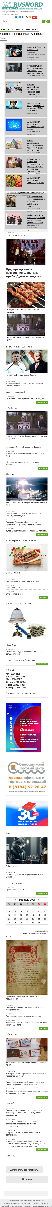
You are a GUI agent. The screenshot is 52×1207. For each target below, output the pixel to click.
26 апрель (9, 1139)
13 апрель (9, 511)
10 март (8, 460)
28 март (8, 881)
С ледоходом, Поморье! (16, 883)
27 (27, 923)
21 (33, 919)
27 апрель (9, 1130)
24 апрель (9, 643)
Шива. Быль (11, 645)
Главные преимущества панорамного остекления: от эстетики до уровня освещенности (22, 1123)
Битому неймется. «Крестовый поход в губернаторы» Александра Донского (36, 201)
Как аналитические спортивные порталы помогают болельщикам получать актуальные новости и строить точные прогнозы (25, 1143)
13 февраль (31, 52)
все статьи (43, 597)
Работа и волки (12, 866)
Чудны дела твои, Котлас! (17, 889)
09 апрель (9, 872)
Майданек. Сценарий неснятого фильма (23, 447)
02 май (8, 1005)
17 (9, 919)
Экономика (32, 29)
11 (15, 915)
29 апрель (9, 1108)
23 (45, 919)
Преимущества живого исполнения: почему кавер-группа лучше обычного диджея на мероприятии (24, 1112)
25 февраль (9, 396)
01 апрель (9, 579)
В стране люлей (13, 573)
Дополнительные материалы (24, 1170)
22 (39, 919)
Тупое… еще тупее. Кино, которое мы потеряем (26, 531)
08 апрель (9, 520)
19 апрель (9, 445)
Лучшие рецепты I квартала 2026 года (22, 581)
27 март (8, 585)
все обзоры (43, 468)
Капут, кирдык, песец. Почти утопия (21, 660)
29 (39, 923)
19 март (8, 591)
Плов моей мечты (13, 588)
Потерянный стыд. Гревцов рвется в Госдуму (25, 398)
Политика (17, 29)
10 (9, 915)
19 (21, 919)
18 (15, 919)
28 (33, 923)
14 (33, 915)
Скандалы (37, 34)
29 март (8, 1089)
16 (45, 915)
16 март (8, 658)
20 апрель (9, 1071)
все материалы (42, 402)
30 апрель (9, 1020)
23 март (8, 451)
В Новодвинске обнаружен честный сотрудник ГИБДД (35, 105)
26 (21, 923)
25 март (8, 390)
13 (27, 915)
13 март (8, 887)
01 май (8, 1014)
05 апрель (9, 1080)
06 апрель (9, 381)
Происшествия (20, 34)
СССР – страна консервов (17, 594)
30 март (8, 528)
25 (15, 923)
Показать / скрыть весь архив (20, 693)
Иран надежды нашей (15, 392)
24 (9, 923)
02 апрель (9, 649)
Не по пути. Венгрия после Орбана (21, 375)
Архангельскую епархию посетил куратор (23, 1016)
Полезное (27, 1179)
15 (39, 915)
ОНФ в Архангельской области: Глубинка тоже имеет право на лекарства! (35, 145)
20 (27, 919)
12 (21, 915)
